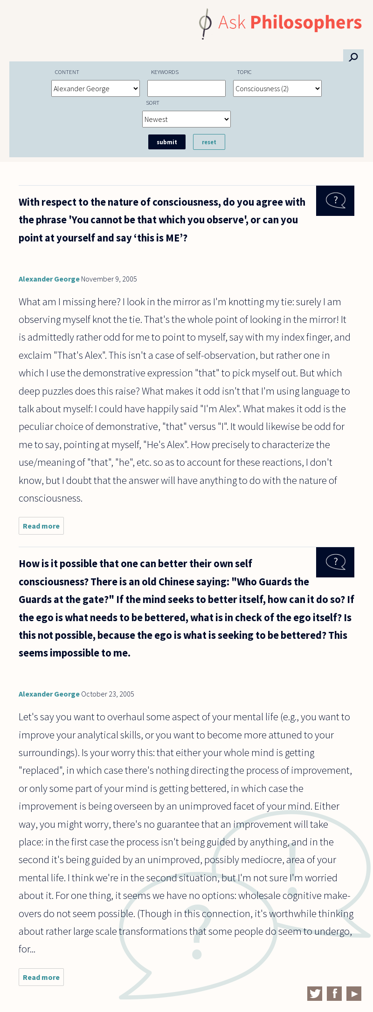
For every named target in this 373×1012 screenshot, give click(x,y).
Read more (43, 528)
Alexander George (49, 278)
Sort (152, 102)
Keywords (165, 71)
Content (67, 71)
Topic (244, 71)
